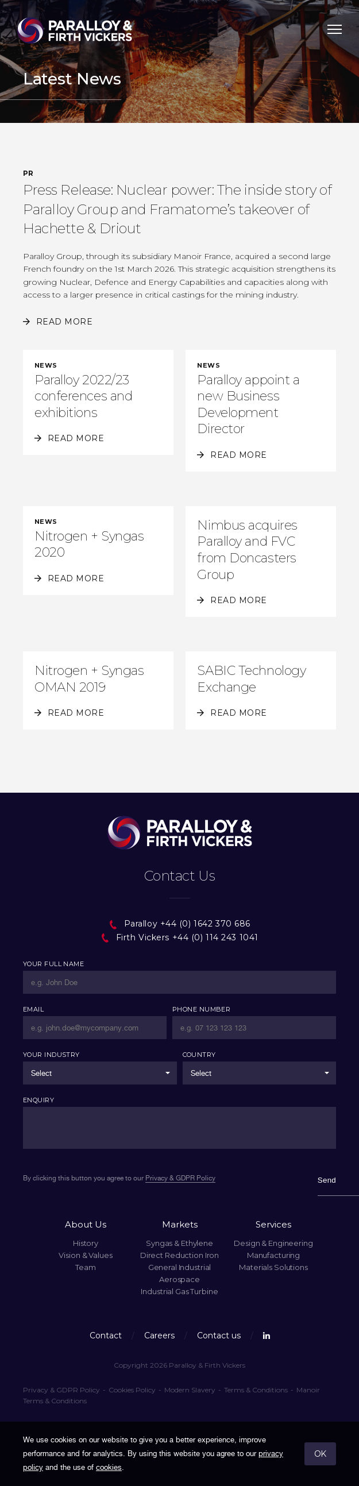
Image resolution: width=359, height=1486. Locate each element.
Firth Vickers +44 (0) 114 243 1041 (179, 937)
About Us (85, 1224)
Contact (106, 1335)
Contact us (219, 1335)
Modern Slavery (189, 1389)
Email (33, 1009)
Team (85, 1267)
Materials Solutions (273, 1267)
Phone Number (201, 1009)
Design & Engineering (273, 1243)
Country (199, 1055)
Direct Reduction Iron (179, 1255)
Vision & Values (85, 1255)
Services (273, 1224)
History (85, 1243)
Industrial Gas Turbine (179, 1291)
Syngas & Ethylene (179, 1243)
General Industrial (179, 1267)
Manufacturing (273, 1255)
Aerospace (179, 1279)
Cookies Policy (132, 1389)
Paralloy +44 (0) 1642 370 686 (179, 923)
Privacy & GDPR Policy (61, 1389)
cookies (109, 1467)
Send (327, 1180)
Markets (180, 1224)
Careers (159, 1335)
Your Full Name (53, 964)
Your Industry (51, 1055)
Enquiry (38, 1100)
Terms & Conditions (256, 1389)
